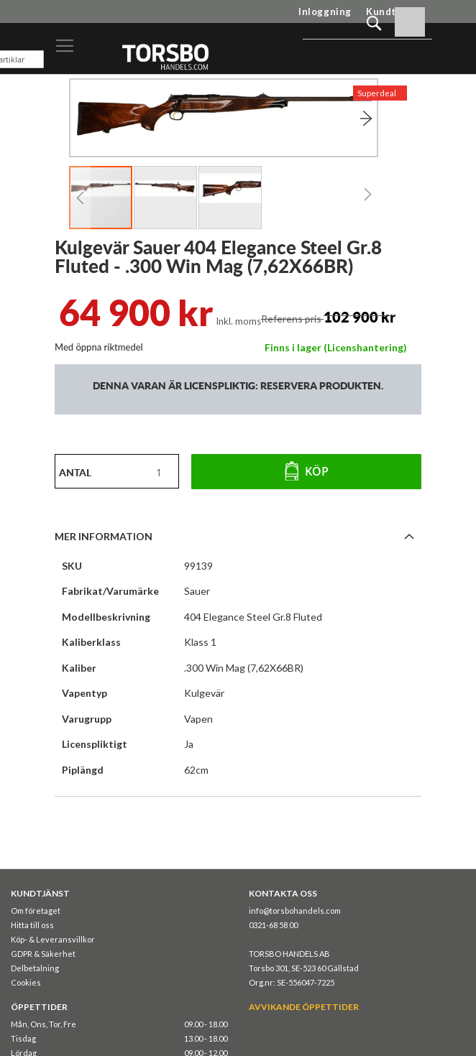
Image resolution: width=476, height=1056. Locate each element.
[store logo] (165, 56)
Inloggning (325, 11)
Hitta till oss (32, 925)
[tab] (238, 536)
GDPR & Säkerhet (43, 953)
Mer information (103, 536)
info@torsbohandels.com (295, 910)
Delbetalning (35, 968)
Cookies (26, 982)
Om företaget (35, 910)
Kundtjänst (393, 11)
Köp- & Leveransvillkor (53, 939)
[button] (348, 118)
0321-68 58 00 (273, 925)
